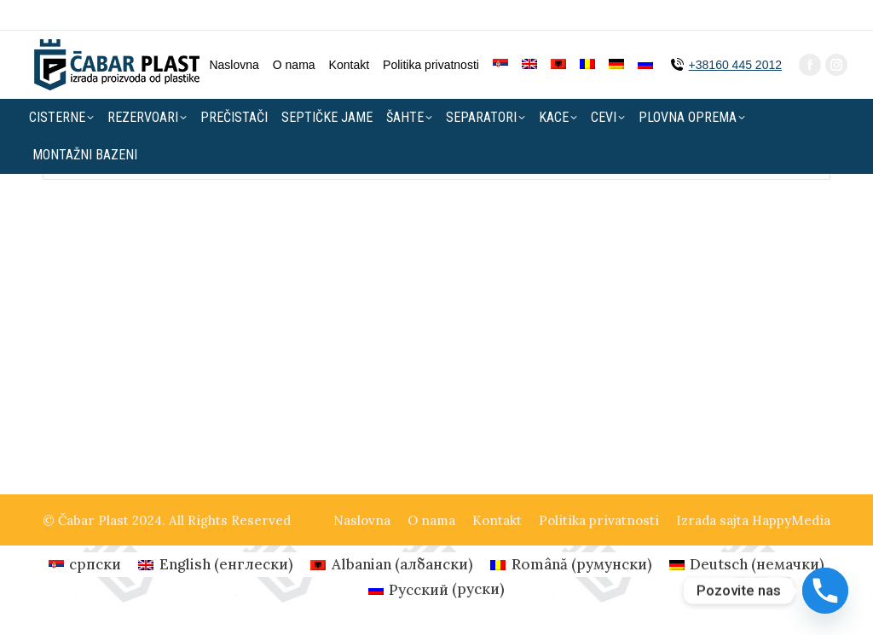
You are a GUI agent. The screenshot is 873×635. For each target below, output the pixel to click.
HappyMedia (791, 520)
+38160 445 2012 (735, 34)
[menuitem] (500, 34)
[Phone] (825, 591)
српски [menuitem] (95, 564)
